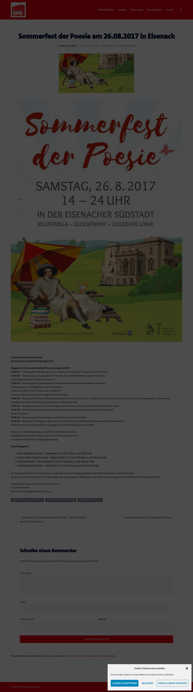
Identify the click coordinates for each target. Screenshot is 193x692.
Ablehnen (147, 683)
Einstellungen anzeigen (172, 683)
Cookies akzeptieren (124, 683)
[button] (186, 668)
